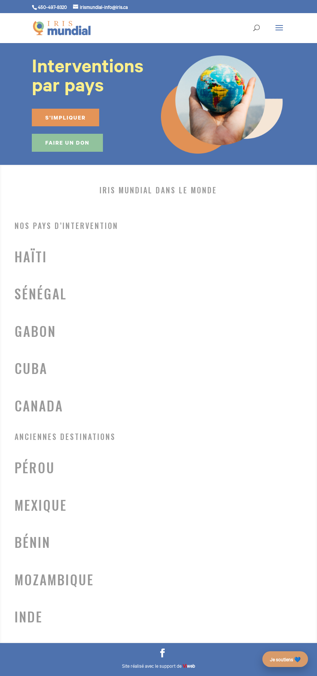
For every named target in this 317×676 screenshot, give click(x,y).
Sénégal (41, 294)
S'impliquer (65, 117)
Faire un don (67, 142)
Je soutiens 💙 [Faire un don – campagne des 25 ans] (285, 659)
